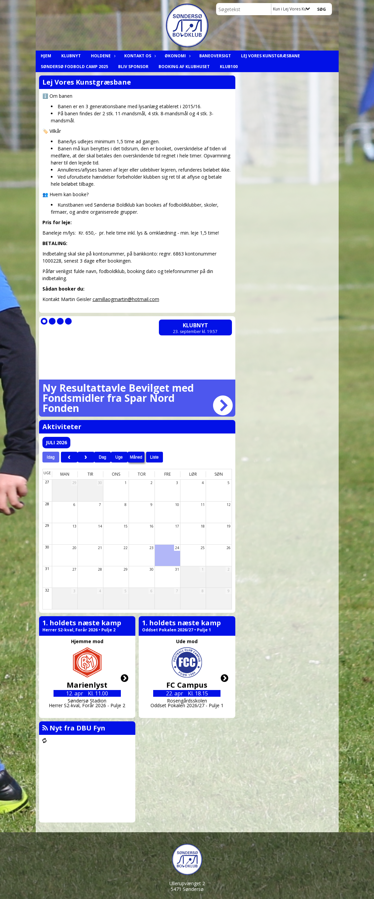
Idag (51, 457)
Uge (119, 457)
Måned (136, 457)
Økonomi (177, 56)
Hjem (46, 56)
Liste (154, 457)
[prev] (69, 457)
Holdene (102, 56)
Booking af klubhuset (184, 66)
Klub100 (229, 66)
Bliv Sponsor (133, 66)
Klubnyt (71, 56)
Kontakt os (139, 56)
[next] (85, 457)
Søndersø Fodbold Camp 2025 (74, 66)
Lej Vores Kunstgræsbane (270, 56)
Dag (102, 457)
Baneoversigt (215, 56)
